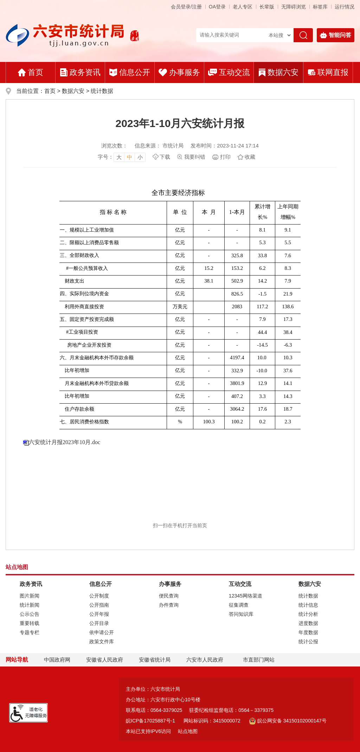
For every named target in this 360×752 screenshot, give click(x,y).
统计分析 (308, 614)
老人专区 (242, 7)
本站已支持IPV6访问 (148, 731)
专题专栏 (29, 632)
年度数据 (308, 632)
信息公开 (129, 72)
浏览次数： (114, 145)
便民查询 (169, 596)
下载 (165, 157)
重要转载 (29, 623)
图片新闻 (29, 596)
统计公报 (308, 641)
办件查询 (169, 605)
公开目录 (99, 623)
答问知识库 (241, 614)
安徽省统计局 (155, 660)
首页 (30, 72)
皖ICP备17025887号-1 (150, 720)
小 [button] (140, 157)
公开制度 (99, 596)
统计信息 (308, 605)
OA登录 (217, 7)
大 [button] (119, 157)
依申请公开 (101, 632)
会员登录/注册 (186, 7)
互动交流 (229, 72)
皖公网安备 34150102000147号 (288, 720)
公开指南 (99, 605)
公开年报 (99, 614)
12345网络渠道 (245, 596)
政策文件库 (101, 641)
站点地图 (188, 731)
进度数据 (308, 623)
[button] (266, 7)
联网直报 (328, 72)
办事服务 (179, 72)
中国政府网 (57, 660)
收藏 (250, 157)
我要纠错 (194, 157)
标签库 (320, 7)
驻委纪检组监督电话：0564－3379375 (231, 710)
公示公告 (29, 614)
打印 (225, 157)
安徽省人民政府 (104, 660)
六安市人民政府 (204, 660)
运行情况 (344, 7)
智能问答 (335, 35)
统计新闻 (29, 605)
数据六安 (278, 72)
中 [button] (129, 157)
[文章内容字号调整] (122, 157)
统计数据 (102, 91)
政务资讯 (80, 72)
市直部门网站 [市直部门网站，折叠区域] (259, 660)
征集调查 (239, 605)
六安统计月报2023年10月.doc (64, 442)
